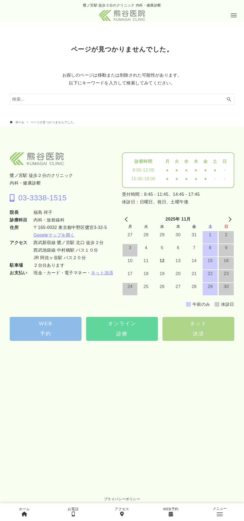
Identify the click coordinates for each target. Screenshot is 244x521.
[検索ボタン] (228, 99)
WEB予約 (45, 329)
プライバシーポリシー (122, 499)
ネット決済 (102, 272)
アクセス (122, 511)
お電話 (73, 511)
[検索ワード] (122, 99)
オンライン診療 (122, 329)
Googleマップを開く (53, 235)
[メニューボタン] (233, 15)
